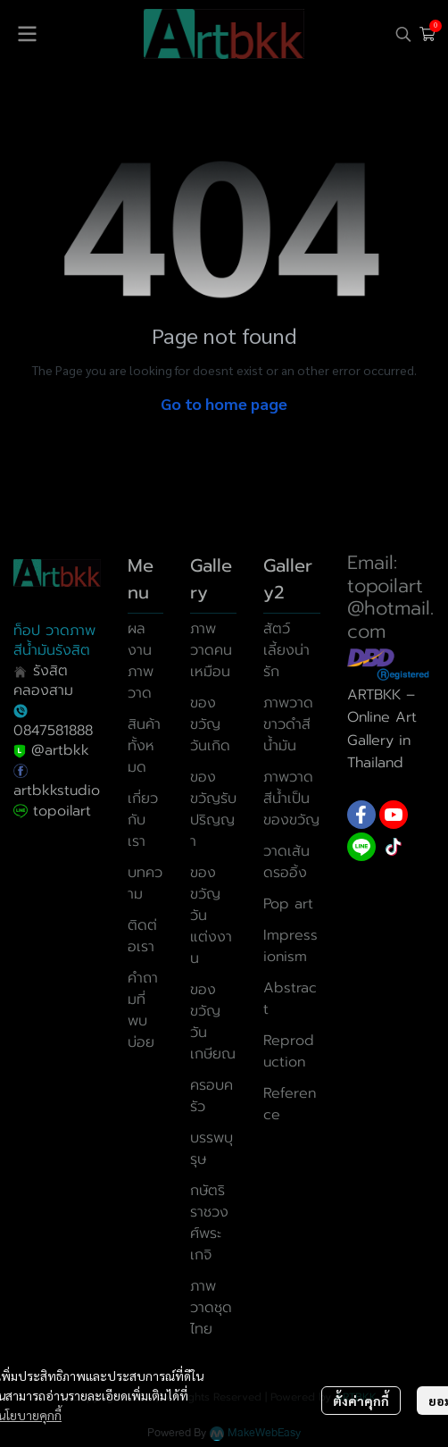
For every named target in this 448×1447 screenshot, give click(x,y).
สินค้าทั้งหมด (144, 746)
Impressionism (290, 945)
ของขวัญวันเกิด (210, 724)
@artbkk (60, 750)
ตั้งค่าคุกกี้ (361, 1401)
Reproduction (288, 1051)
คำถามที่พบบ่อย (143, 1010)
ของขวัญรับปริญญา (213, 809)
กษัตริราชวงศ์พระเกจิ (209, 1223)
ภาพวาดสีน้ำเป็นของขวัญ (291, 798)
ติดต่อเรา (142, 936)
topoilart (62, 811)
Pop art (288, 904)
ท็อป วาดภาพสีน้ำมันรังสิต (54, 640)
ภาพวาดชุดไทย (211, 1308)
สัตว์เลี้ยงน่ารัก (286, 650)
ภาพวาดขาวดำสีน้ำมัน (288, 724)
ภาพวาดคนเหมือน (211, 650)
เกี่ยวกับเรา (143, 820)
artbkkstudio (56, 790)
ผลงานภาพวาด (140, 661)
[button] (403, 33)
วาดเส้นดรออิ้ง (286, 862)
